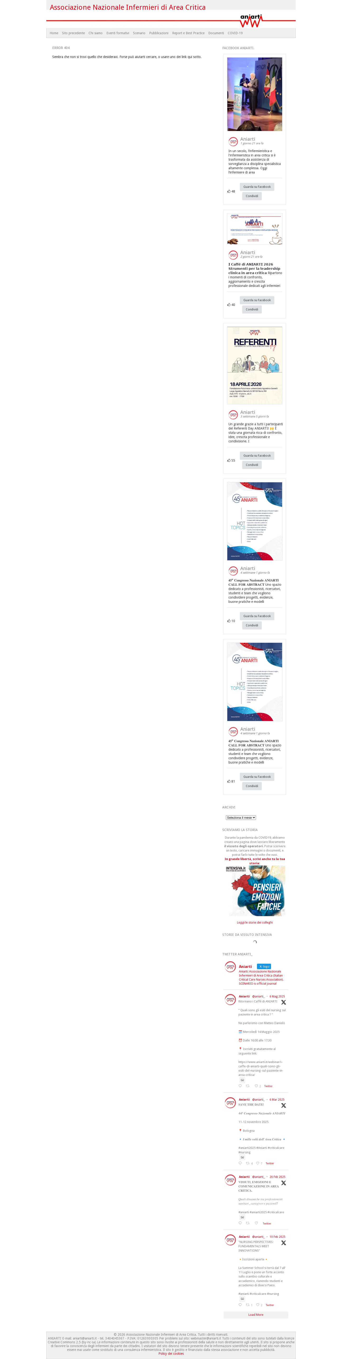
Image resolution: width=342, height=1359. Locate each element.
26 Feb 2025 (277, 1177)
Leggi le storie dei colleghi (255, 922)
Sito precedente (73, 33)
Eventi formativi (117, 33)
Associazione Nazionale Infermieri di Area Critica (128, 7)
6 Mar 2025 (277, 1099)
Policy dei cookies (171, 1353)
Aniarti (244, 996)
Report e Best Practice (188, 33)
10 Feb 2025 (277, 1236)
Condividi (252, 196)
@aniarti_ (258, 996)
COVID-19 (235, 33)
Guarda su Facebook (257, 187)
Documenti (216, 33)
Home (54, 33)
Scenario (139, 33)
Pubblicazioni (158, 33)
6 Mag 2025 (277, 996)
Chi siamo (96, 33)
